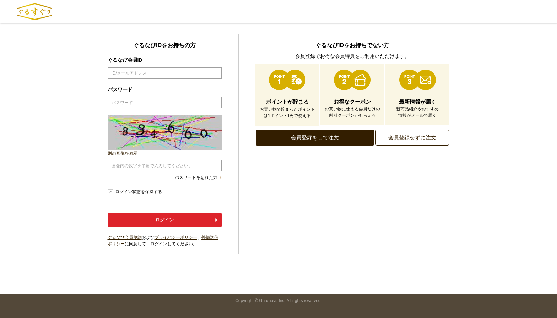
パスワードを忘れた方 (196, 177)
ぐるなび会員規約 (125, 237)
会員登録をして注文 (315, 138)
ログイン (164, 220)
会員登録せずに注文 (412, 138)
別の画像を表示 (122, 153)
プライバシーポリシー (176, 237)
